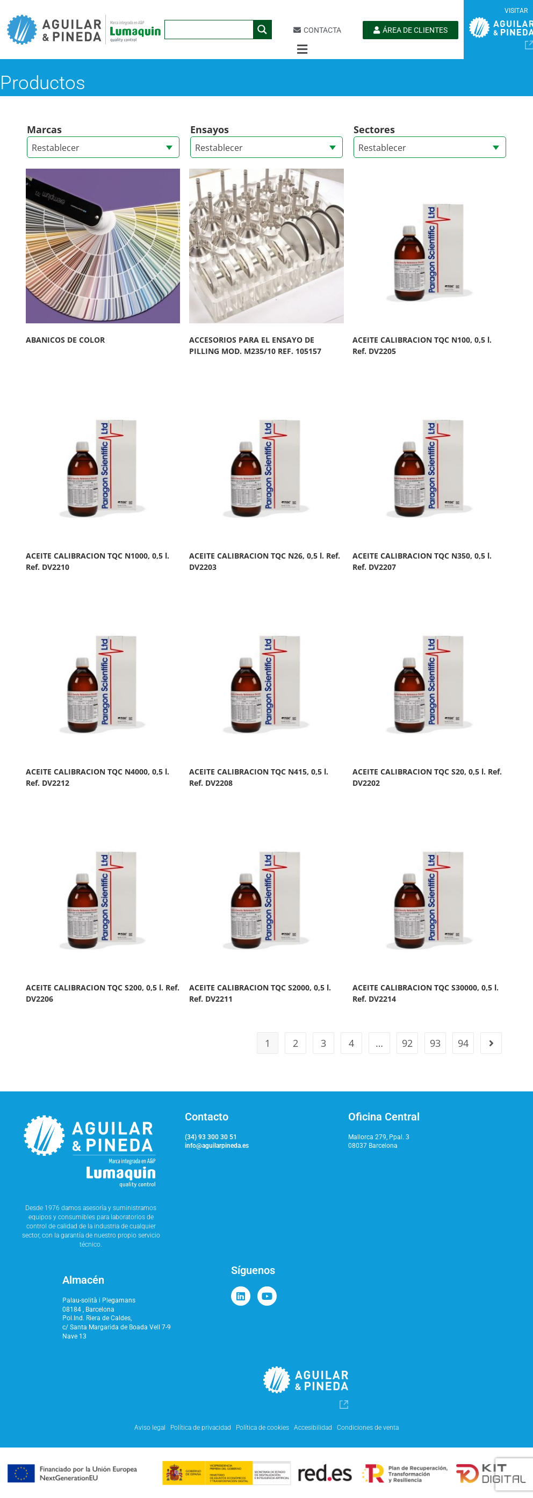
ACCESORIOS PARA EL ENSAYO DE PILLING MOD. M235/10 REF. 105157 (255, 345)
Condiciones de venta (368, 1427)
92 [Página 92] (407, 1043)
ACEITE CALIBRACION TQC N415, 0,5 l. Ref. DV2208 (258, 777)
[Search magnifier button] (262, 29)
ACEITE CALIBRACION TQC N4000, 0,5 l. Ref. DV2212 (97, 777)
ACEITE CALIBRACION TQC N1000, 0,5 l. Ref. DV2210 (97, 561)
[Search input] (209, 29)
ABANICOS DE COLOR (65, 340)
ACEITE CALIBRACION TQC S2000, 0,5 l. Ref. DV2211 (260, 993)
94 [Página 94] (463, 1043)
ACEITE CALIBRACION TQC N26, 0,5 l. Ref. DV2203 (264, 561)
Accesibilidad (313, 1427)
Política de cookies (262, 1427)
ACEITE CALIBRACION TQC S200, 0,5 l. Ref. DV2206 (102, 993)
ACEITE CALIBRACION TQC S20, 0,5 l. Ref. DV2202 (427, 777)
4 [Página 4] (351, 1043)
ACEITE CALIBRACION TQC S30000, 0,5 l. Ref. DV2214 (425, 993)
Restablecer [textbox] (56, 148)
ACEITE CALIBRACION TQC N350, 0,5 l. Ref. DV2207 (422, 561)
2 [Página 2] (295, 1043)
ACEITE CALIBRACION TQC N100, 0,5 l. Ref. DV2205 (422, 345)
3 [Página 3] (323, 1043)
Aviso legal (149, 1427)
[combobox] (103, 147)
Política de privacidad (200, 1427)
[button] (302, 49)
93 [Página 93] (435, 1043)
